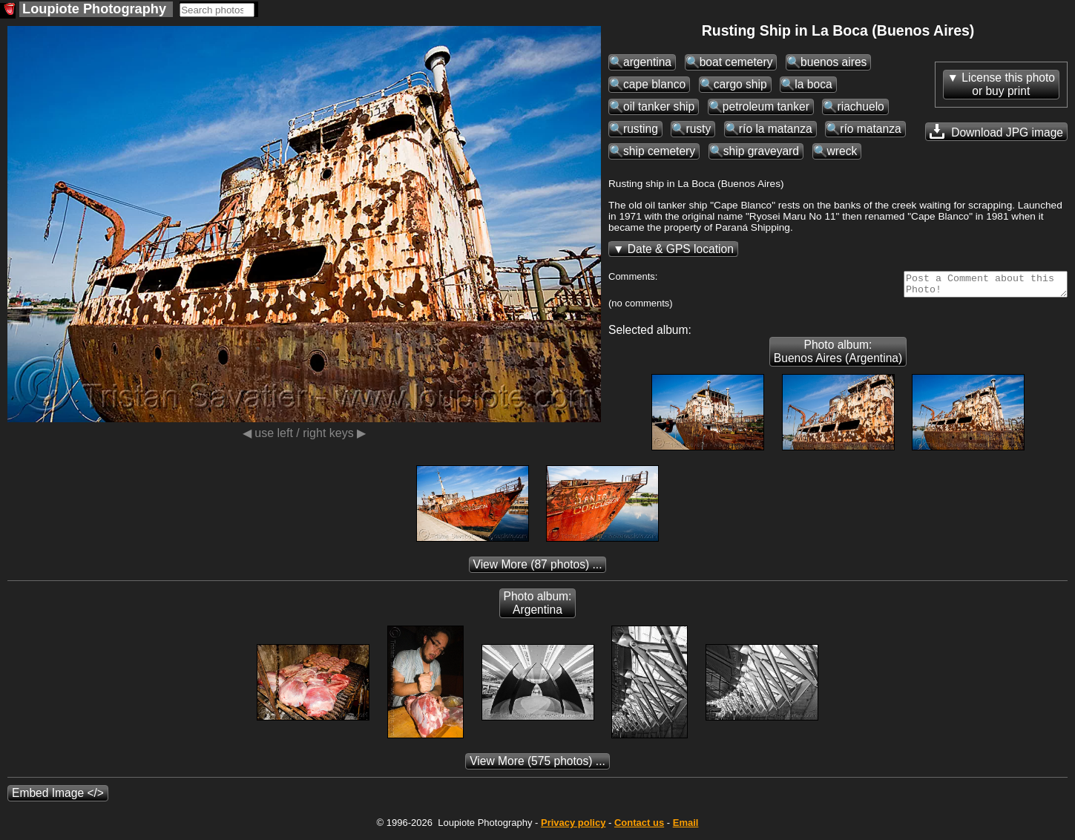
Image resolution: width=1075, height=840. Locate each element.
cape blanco (654, 84)
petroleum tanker (766, 106)
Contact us (639, 827)
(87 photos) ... (537, 568)
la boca (813, 84)
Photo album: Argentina (538, 607)
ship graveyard (761, 151)
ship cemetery (659, 151)
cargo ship (740, 84)
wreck (842, 151)
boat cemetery (736, 62)
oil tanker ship (658, 106)
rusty (698, 128)
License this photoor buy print (1008, 84)
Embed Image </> (58, 797)
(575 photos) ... (537, 765)
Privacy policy (573, 827)
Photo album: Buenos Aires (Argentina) (838, 356)
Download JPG (996, 131)
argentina (647, 62)
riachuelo (860, 106)
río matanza (870, 128)
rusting (640, 128)
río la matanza (775, 128)
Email (686, 827)
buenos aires (834, 62)
